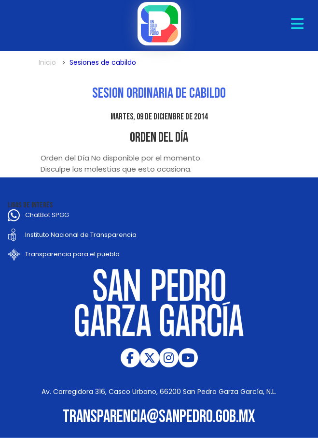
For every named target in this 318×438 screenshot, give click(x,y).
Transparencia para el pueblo (72, 254)
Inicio (47, 62)
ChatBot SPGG (47, 214)
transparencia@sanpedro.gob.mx (159, 417)
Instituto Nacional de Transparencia (81, 234)
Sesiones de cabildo (102, 62)
